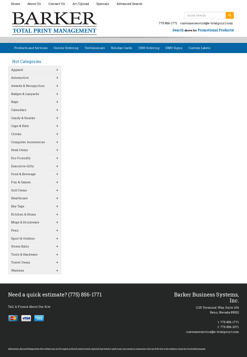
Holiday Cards (121, 48)
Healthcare (19, 198)
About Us (34, 4)
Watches (17, 270)
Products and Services (31, 48)
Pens (15, 230)
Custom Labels (199, 48)
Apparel (17, 70)
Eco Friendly (21, 158)
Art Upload (80, 4)
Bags (14, 102)
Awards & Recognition (28, 86)
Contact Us (56, 4)
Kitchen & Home (23, 214)
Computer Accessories (28, 142)
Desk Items (19, 150)
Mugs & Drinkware (25, 222)
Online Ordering (66, 48)
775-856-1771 (168, 23)
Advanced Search (130, 4)
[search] (230, 15)
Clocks (16, 134)
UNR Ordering (149, 48)
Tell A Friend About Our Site (29, 307)
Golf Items (19, 190)
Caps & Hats (20, 126)
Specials (102, 4)
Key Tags (17, 206)
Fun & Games (21, 182)
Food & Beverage (23, 174)
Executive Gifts (22, 166)
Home (15, 4)
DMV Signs (174, 48)
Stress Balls (20, 246)
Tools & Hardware (24, 254)
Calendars (18, 110)
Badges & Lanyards (25, 94)
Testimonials (95, 48)
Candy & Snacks (23, 118)
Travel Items (20, 262)
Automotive (20, 78)
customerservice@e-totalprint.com (206, 23)
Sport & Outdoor (23, 238)
